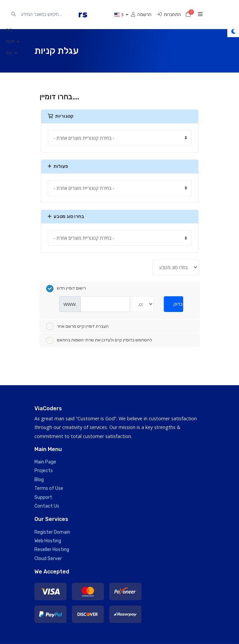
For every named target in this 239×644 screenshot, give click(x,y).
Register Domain (52, 532)
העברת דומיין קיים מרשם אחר (77, 326)
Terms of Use (48, 488)
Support (43, 497)
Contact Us (46, 506)
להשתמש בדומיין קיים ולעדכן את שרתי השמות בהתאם (99, 340)
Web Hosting (47, 541)
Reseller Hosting (51, 549)
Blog (39, 479)
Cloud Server (48, 558)
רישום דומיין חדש (66, 288)
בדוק (178, 304)
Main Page (45, 462)
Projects (43, 470)
